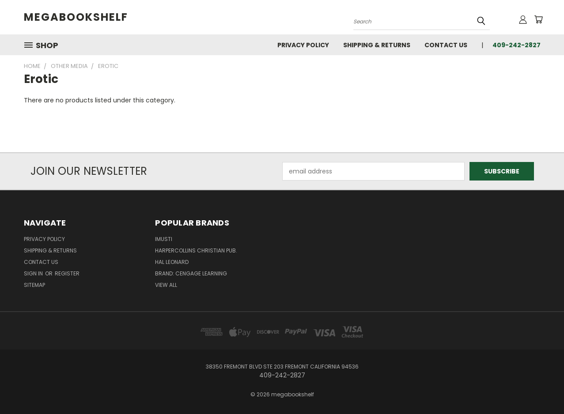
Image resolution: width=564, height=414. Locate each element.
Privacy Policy (303, 45)
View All (166, 285)
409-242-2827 (516, 45)
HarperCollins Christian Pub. (196, 250)
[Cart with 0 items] (538, 19)
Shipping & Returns (376, 45)
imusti (163, 239)
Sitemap (34, 285)
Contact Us (445, 45)
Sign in (34, 273)
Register (67, 273)
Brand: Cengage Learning (191, 273)
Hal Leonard (172, 262)
